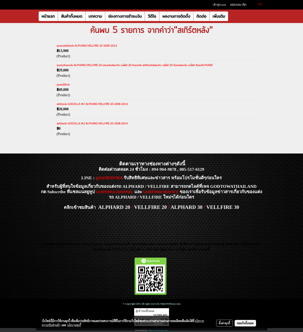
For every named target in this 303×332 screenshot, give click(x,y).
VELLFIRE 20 (150, 207)
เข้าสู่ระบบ (219, 4)
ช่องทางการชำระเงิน (125, 16)
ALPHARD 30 (186, 207)
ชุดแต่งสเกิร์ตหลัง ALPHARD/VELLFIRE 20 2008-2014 (87, 46)
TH (257, 5)
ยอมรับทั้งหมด (245, 323)
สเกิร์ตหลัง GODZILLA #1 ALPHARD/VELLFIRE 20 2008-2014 (92, 104)
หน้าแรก (48, 16)
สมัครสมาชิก (238, 4)
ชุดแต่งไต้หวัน (63, 85)
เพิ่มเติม (218, 16)
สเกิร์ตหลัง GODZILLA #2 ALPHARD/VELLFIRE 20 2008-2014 (92, 124)
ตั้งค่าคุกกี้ (224, 323)
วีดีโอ (152, 16)
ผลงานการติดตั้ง (176, 16)
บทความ (95, 16)
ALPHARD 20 (114, 207)
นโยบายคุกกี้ (74, 325)
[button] (231, 16)
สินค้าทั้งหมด (71, 16)
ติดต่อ (201, 16)
